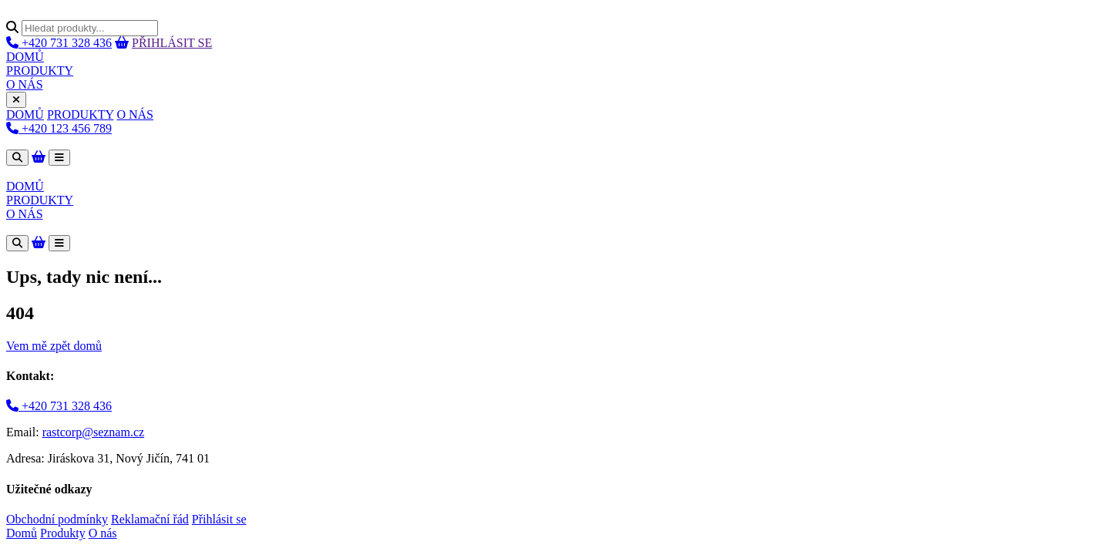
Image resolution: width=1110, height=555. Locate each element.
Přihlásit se (219, 519)
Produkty (63, 533)
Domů (21, 533)
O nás (103, 533)
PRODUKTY (39, 70)
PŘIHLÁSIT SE (172, 42)
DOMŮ (25, 56)
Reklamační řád (150, 519)
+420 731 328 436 (59, 42)
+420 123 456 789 (59, 128)
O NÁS (24, 84)
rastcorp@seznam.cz (93, 432)
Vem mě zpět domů (54, 345)
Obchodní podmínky (57, 519)
